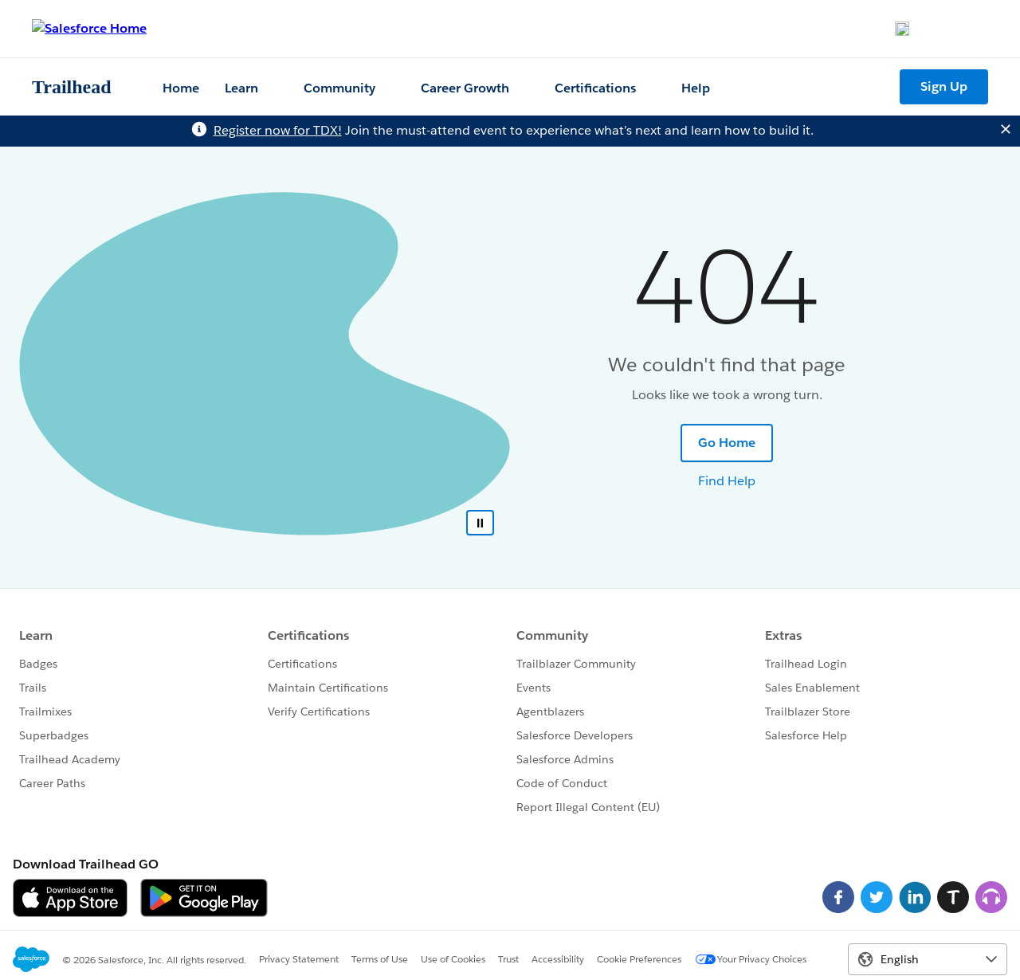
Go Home (726, 442)
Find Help (726, 480)
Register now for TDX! (278, 130)
